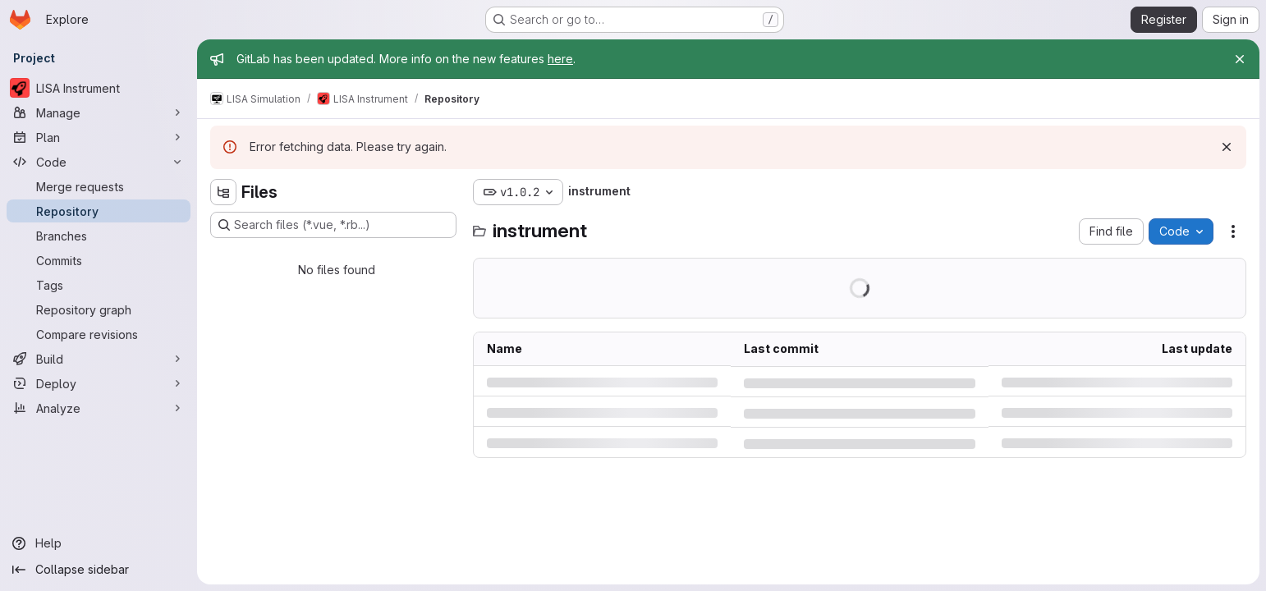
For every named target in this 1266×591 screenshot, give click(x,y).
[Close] (1240, 59)
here (560, 59)
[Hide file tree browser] (223, 192)
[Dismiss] (1226, 147)
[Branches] (98, 235)
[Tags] (98, 284)
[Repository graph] (98, 309)
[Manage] (98, 112)
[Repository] (98, 210)
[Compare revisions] (98, 334)
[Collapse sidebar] (98, 569)
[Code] (98, 161)
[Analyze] (98, 407)
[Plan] (98, 137)
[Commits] (98, 260)
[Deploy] (98, 383)
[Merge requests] (98, 186)
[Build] (98, 358)
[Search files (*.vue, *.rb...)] (333, 225)
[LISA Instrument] (98, 87)
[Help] (98, 543)
